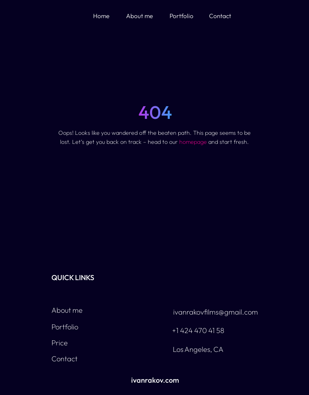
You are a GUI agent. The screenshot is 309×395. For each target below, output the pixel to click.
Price (59, 342)
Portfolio (181, 16)
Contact (220, 16)
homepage (193, 141)
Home (101, 16)
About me (139, 16)
